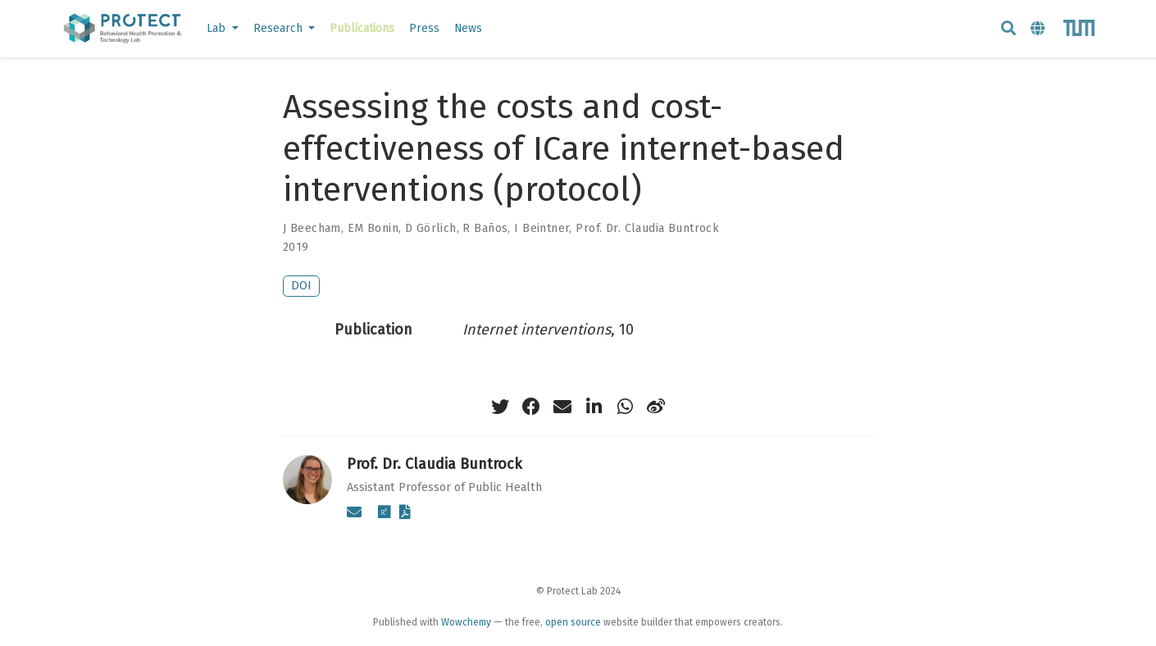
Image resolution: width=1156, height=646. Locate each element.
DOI (301, 286)
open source (573, 622)
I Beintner (541, 228)
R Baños (484, 228)
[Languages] (1040, 29)
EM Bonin (373, 228)
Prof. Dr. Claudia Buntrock (647, 228)
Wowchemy (466, 622)
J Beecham (312, 228)
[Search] (1008, 29)
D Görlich (431, 228)
